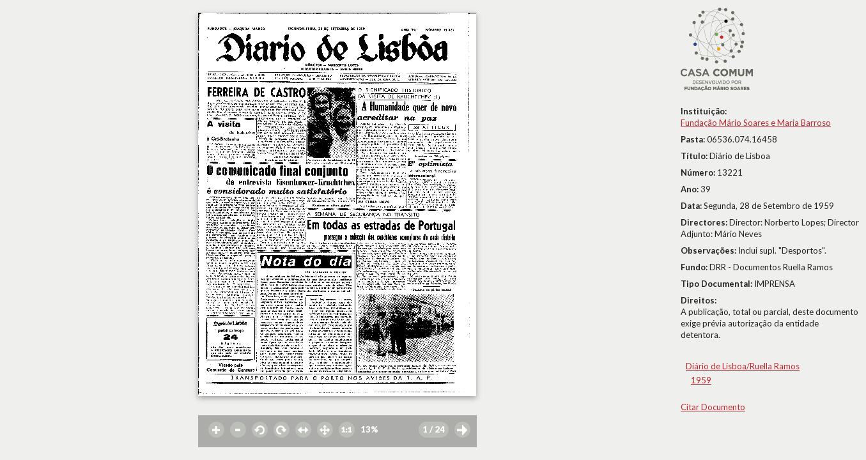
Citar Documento (713, 407)
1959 (701, 380)
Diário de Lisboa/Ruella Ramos (743, 366)
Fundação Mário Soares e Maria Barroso (756, 123)
